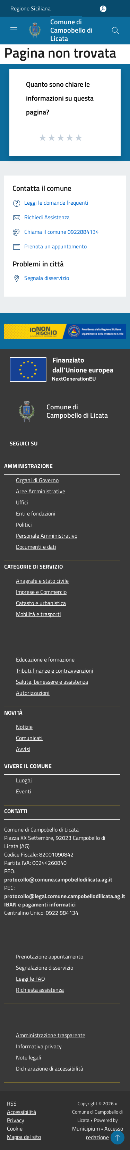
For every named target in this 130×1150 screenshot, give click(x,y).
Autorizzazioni (33, 693)
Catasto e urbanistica (41, 603)
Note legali (28, 1057)
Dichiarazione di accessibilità (49, 1068)
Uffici (22, 502)
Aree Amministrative (40, 491)
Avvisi (23, 749)
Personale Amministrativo (46, 535)
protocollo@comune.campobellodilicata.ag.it (58, 879)
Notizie (24, 727)
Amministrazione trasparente (50, 1035)
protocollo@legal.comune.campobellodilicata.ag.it (64, 896)
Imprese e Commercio (41, 592)
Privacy (15, 1120)
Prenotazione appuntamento (49, 956)
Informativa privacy (39, 1046)
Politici (24, 524)
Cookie (15, 1128)
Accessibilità (21, 1112)
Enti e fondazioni (35, 513)
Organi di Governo (37, 480)
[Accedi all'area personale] (103, 9)
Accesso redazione (104, 1132)
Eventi (23, 791)
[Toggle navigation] (14, 30)
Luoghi (24, 780)
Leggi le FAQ (30, 978)
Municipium (86, 1128)
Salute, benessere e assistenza (52, 682)
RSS (12, 1103)
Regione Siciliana (30, 8)
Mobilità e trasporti (38, 614)
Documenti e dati (36, 547)
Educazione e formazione (45, 659)
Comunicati (29, 738)
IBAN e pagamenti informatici (40, 904)
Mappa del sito (24, 1137)
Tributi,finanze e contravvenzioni (54, 670)
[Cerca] (115, 30)
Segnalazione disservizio (44, 967)
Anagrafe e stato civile (42, 581)
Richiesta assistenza (40, 990)
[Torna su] (117, 1137)
